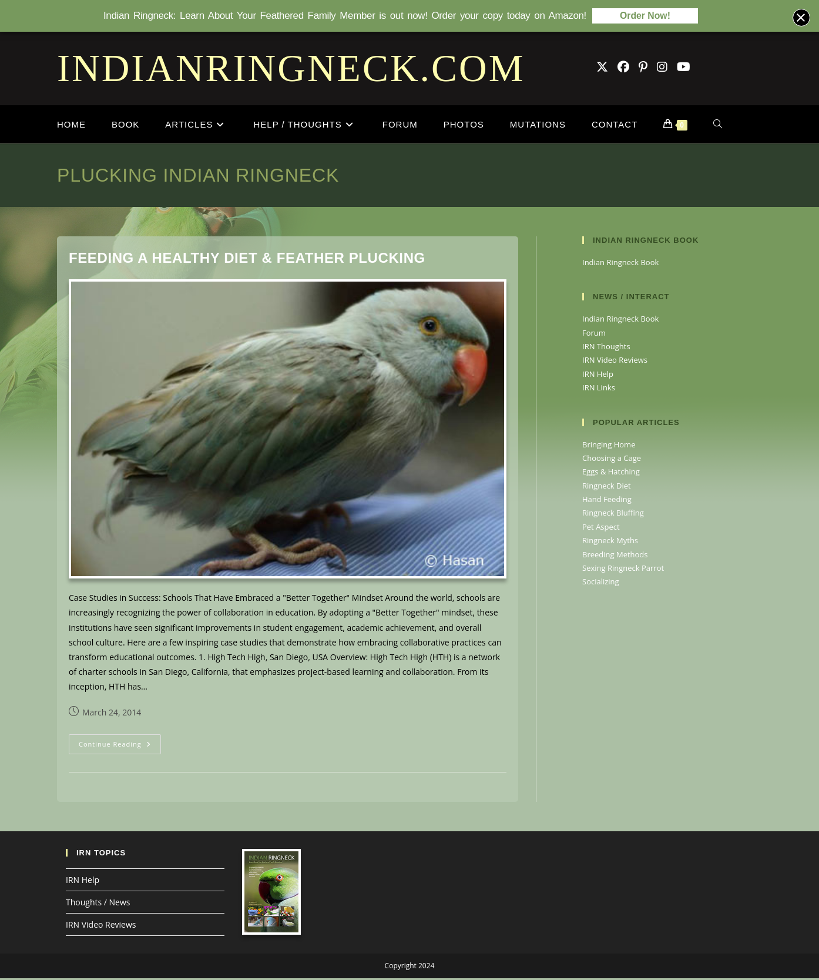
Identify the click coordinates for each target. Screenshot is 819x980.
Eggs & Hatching (611, 473)
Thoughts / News (98, 903)
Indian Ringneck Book (620, 264)
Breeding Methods (615, 556)
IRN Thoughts (606, 348)
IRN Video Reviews (614, 361)
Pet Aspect (601, 528)
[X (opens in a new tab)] (602, 69)
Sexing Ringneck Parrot (623, 569)
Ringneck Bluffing (613, 514)
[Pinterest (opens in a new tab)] (643, 69)
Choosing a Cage (611, 459)
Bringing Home (608, 446)
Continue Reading (120, 748)
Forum (594, 334)
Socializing (600, 583)
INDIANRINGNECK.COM (291, 69)
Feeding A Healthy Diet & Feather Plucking (247, 259)
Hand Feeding (607, 501)
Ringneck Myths (610, 542)
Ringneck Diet (606, 487)
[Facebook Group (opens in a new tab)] (623, 69)
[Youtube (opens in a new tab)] (683, 69)
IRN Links (598, 389)
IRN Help (597, 375)
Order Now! (645, 16)
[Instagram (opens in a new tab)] (662, 69)
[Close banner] (801, 17)
